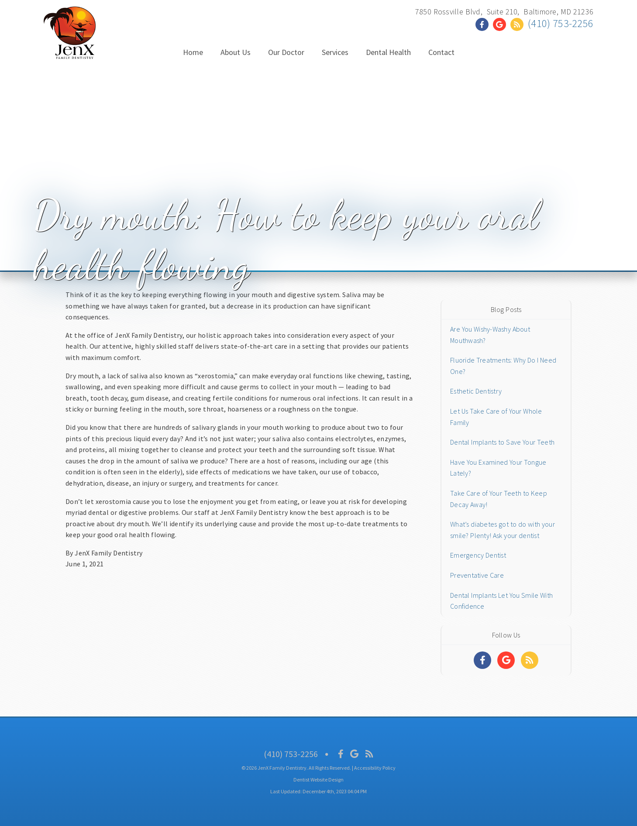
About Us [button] (235, 52)
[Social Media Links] (482, 660)
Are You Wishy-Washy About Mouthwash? (490, 335)
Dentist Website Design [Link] (318, 779)
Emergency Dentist (478, 555)
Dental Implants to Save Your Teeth (502, 442)
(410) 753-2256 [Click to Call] (560, 23)
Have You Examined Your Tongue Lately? (498, 468)
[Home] (70, 50)
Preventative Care (477, 575)
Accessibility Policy (375, 767)
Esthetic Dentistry (476, 391)
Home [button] (193, 52)
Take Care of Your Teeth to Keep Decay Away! (498, 499)
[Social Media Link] (484, 24)
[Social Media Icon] (341, 753)
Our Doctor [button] (286, 52)
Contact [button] (441, 52)
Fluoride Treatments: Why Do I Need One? (503, 366)
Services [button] (335, 52)
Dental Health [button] (388, 52)
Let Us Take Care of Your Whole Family (496, 417)
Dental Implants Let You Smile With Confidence (501, 601)
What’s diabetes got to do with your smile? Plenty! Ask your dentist (502, 530)
